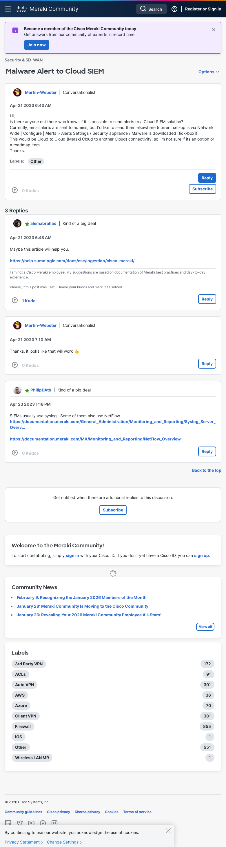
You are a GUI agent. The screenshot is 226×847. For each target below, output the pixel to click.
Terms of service (137, 812)
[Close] (168, 833)
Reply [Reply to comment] (207, 298)
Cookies (112, 812)
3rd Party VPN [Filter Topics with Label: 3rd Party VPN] (29, 663)
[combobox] (151, 9)
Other (36, 161)
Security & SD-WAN (24, 59)
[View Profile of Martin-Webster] (41, 92)
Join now (37, 44)
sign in (72, 555)
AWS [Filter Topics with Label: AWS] (20, 695)
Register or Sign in (203, 8)
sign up (201, 555)
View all (205, 626)
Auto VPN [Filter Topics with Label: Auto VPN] (24, 684)
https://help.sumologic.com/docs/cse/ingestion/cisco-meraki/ (72, 260)
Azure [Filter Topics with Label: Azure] (21, 705)
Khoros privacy (87, 812)
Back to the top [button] (206, 470)
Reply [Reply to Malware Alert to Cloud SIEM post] (207, 177)
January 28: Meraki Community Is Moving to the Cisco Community (82, 606)
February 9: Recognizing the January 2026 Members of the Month (82, 597)
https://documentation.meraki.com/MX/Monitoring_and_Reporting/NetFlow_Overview (95, 438)
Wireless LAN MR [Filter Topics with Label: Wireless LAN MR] (32, 757)
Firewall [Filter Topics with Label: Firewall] (23, 726)
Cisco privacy (58, 812)
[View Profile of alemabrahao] (43, 223)
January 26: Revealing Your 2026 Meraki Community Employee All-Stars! (89, 614)
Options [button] (206, 71)
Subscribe (202, 188)
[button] (213, 92)
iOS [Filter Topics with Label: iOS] (18, 736)
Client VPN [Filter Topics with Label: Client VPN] (25, 715)
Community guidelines (23, 812)
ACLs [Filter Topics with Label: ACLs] (20, 674)
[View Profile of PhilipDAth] (40, 389)
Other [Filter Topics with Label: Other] (20, 747)
